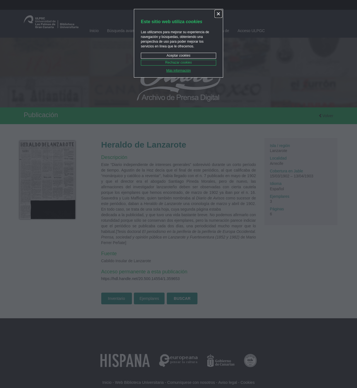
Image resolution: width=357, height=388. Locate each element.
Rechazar (178, 62)
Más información (178, 71)
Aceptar (178, 55)
